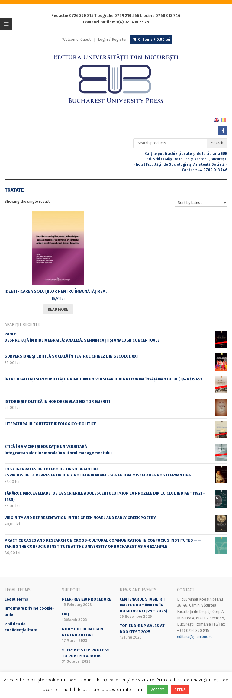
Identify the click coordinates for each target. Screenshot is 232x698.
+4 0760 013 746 (212, 170)
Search (217, 143)
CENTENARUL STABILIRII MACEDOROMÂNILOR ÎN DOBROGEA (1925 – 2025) (143, 605)
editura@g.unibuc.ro (195, 636)
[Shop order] (201, 203)
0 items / (154, 40)
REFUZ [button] (179, 689)
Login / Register (112, 39)
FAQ (65, 614)
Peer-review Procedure (86, 599)
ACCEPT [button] (157, 689)
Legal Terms (16, 599)
